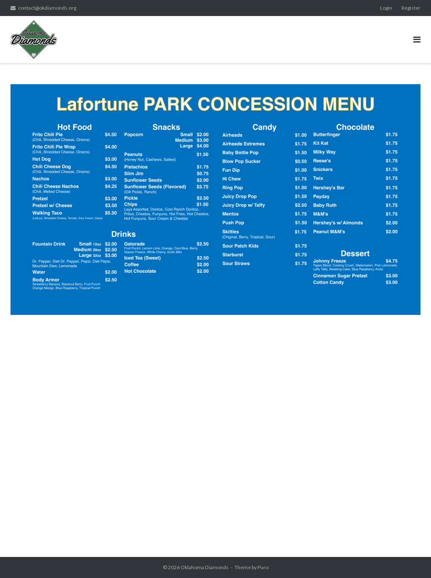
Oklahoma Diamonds (205, 567)
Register (411, 8)
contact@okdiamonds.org (47, 8)
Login (386, 8)
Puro (263, 567)
